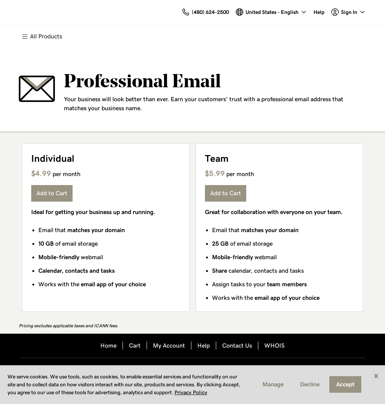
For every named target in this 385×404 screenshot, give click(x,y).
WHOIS (274, 345)
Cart (135, 345)
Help (203, 345)
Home (108, 345)
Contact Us (237, 345)
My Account (169, 345)
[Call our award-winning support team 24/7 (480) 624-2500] (319, 12)
